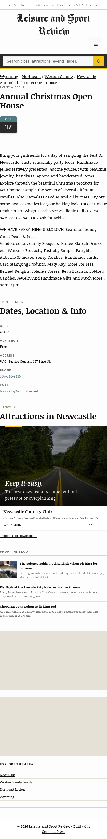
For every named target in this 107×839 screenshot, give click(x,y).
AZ (23, 4)
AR (30, 4)
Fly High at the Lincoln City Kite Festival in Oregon (40, 587)
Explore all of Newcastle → (18, 536)
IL (96, 4)
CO (46, 4)
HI (83, 4)
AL (8, 4)
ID (89, 4)
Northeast (31, 76)
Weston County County (16, 782)
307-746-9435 (10, 376)
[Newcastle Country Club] (53, 466)
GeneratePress (53, 831)
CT (54, 4)
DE (61, 4)
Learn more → (14, 524)
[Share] (96, 524)
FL (68, 4)
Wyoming (9, 76)
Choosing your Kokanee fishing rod (28, 606)
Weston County (59, 76)
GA (76, 4)
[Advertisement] (53, 660)
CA (38, 4)
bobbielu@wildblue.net (19, 391)
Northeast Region (12, 789)
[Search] (98, 61)
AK (16, 4)
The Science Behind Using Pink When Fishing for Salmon (58, 565)
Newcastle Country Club (27, 511)
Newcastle (86, 76)
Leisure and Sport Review (53, 24)
